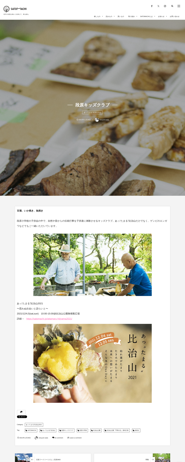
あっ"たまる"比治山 (48, 430)
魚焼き (137, 430)
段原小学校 (83, 430)
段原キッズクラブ (67, 430)
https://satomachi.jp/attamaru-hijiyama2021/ (49, 318)
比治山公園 (96, 430)
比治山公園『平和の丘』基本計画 (117, 430)
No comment (58, 438)
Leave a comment (75, 438)
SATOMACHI (32, 430)
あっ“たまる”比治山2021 (92, 112)
